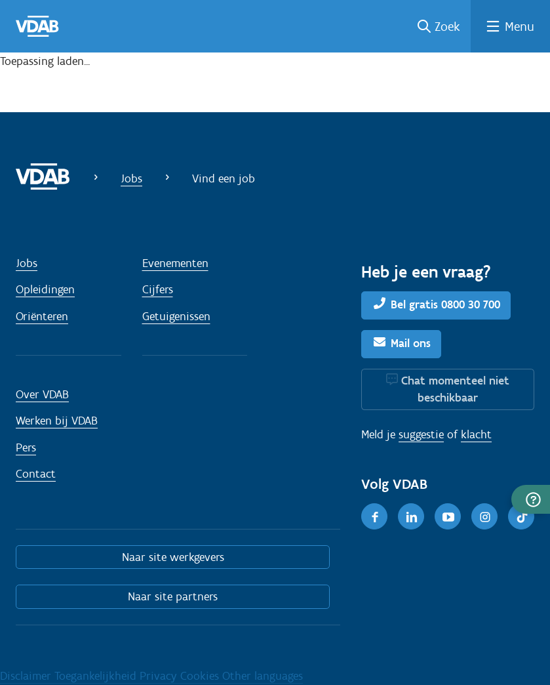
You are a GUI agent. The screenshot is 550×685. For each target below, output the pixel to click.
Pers (26, 447)
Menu (519, 26)
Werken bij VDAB (57, 420)
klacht (476, 434)
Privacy (160, 676)
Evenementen (175, 263)
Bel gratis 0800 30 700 (445, 304)
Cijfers (157, 289)
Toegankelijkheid (97, 676)
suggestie (421, 434)
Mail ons (411, 343)
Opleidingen (45, 289)
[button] (530, 499)
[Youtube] (448, 516)
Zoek (447, 26)
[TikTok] (521, 516)
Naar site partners (173, 596)
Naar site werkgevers (173, 557)
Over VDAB (42, 394)
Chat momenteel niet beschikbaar (455, 389)
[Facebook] (374, 516)
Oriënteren (42, 316)
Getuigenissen (176, 316)
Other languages (262, 676)
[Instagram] (484, 516)
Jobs (131, 178)
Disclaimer (27, 676)
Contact (36, 474)
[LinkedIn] (411, 516)
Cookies (201, 676)
